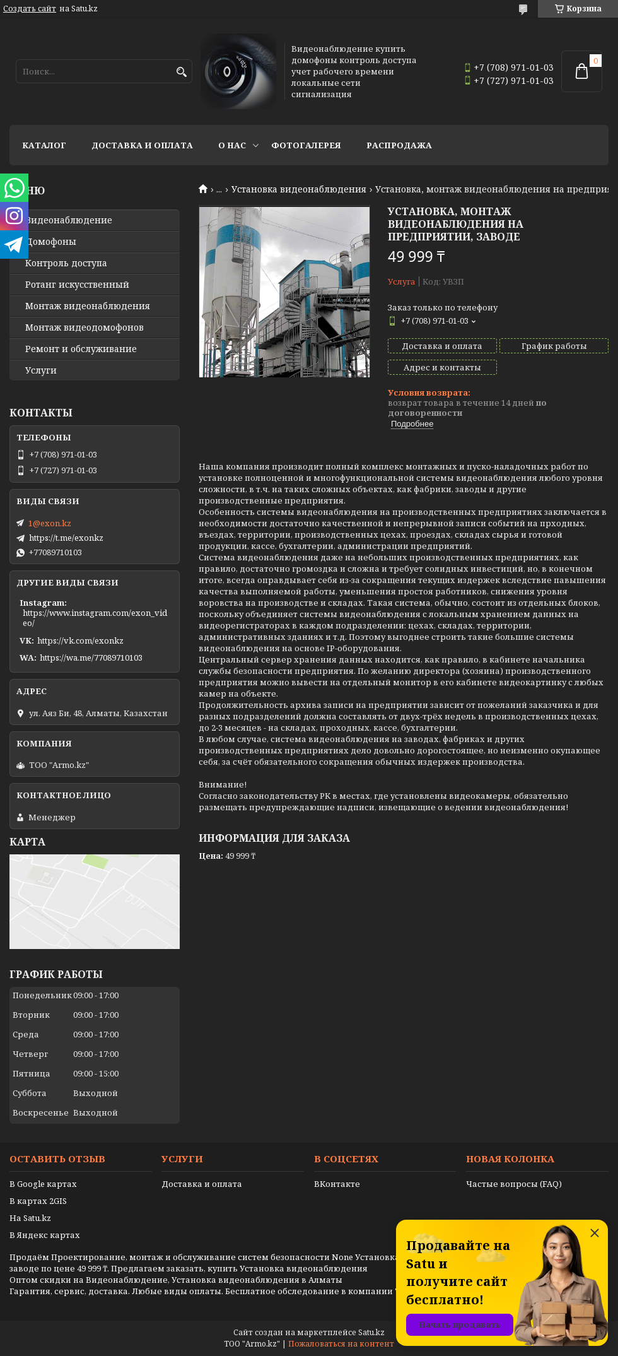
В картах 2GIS (38, 1200)
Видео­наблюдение (68, 220)
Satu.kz (371, 1332)
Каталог (44, 145)
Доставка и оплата (142, 145)
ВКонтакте (337, 1183)
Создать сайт (29, 8)
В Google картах (43, 1183)
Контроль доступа (66, 263)
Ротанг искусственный (77, 284)
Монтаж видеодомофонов (84, 327)
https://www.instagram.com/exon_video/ (95, 618)
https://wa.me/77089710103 (91, 657)
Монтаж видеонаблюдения (87, 306)
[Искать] (181, 72)
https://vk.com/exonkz (80, 640)
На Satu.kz (30, 1217)
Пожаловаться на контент (341, 1343)
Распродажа (399, 145)
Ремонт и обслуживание (81, 349)
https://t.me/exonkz (66, 537)
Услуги (41, 370)
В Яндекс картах (44, 1235)
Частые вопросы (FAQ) (514, 1183)
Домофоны (50, 241)
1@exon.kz (49, 523)
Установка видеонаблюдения (298, 189)
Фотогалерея (306, 145)
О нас (232, 145)
